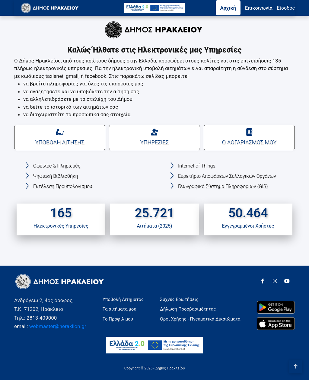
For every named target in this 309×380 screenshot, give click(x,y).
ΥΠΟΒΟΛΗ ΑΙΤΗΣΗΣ (59, 136)
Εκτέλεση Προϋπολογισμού (62, 186)
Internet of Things (196, 166)
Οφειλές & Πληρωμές (56, 166)
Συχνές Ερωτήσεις (179, 299)
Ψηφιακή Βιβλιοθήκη (55, 176)
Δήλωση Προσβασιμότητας (188, 309)
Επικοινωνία (258, 8)
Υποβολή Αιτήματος (123, 299)
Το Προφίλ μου (118, 319)
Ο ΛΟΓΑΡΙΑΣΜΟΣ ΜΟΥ (249, 136)
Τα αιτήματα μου (119, 309)
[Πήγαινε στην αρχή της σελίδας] (295, 366)
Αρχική (228, 8)
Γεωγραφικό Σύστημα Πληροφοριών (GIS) (223, 186)
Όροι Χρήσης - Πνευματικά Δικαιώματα (200, 319)
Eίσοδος (286, 8)
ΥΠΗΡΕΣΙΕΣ (154, 136)
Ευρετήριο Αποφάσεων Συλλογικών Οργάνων (227, 176)
